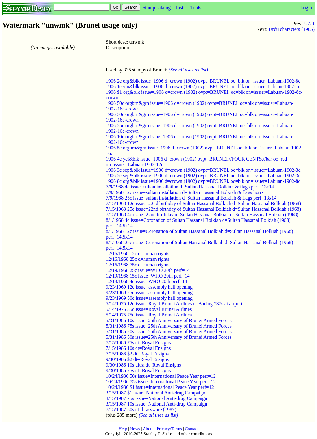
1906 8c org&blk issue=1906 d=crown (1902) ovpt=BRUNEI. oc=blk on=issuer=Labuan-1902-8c (203, 181)
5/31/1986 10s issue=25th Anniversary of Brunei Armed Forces (169, 320)
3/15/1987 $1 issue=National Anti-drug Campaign (155, 392)
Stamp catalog (156, 7)
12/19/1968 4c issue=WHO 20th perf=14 (146, 281)
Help (123, 429)
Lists (180, 7)
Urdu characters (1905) (292, 29)
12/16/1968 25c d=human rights (137, 259)
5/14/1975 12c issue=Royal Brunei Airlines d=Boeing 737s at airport (174, 303)
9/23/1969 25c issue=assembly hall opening (149, 292)
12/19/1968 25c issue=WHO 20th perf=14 (147, 270)
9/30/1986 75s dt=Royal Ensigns (138, 370)
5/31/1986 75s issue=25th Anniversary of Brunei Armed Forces (169, 326)
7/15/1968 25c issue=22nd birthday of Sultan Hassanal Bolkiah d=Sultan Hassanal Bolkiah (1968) (203, 209)
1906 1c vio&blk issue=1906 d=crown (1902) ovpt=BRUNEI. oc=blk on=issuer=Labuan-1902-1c (203, 86)
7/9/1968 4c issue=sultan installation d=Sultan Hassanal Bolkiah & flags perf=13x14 (190, 186)
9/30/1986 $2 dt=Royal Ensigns (137, 359)
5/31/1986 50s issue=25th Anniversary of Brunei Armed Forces (169, 337)
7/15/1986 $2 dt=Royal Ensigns (137, 353)
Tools (195, 7)
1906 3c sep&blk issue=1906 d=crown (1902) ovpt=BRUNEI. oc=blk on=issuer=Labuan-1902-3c (203, 170)
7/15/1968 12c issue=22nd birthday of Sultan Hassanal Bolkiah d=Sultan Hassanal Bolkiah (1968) (203, 203)
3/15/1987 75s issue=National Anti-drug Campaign (156, 398)
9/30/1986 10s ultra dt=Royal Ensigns (143, 365)
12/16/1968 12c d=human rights (137, 253)
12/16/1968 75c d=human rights (137, 264)
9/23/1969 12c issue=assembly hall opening (149, 287)
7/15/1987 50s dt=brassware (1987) (141, 409)
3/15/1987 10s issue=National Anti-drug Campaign (156, 404)
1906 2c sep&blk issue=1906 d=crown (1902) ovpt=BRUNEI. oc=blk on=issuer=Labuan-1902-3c (203, 175)
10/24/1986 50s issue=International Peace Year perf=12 (161, 376)
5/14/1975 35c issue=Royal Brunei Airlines (149, 309)
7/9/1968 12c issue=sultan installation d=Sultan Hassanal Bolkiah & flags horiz (184, 192)
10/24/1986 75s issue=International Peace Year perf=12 (161, 381)
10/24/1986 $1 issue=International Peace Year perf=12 (160, 387)
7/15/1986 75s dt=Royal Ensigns (138, 342)
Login (306, 7)
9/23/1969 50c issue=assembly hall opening (149, 298)
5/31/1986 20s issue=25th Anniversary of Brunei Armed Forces (169, 331)
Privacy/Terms (169, 429)
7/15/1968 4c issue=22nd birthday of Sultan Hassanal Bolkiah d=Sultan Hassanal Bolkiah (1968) (202, 214)
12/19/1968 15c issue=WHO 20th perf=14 (147, 275)
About (148, 429)
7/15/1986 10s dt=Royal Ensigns (138, 348)
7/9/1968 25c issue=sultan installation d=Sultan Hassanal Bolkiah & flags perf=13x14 (191, 197)
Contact (191, 429)
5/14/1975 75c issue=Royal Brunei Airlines (149, 314)
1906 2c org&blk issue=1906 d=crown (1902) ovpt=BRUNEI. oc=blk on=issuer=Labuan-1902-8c (203, 81)
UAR (309, 23)
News (135, 429)
